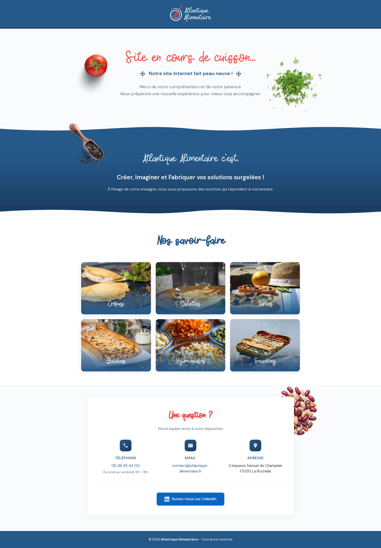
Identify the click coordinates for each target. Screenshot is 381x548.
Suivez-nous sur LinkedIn (190, 500)
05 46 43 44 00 (126, 466)
